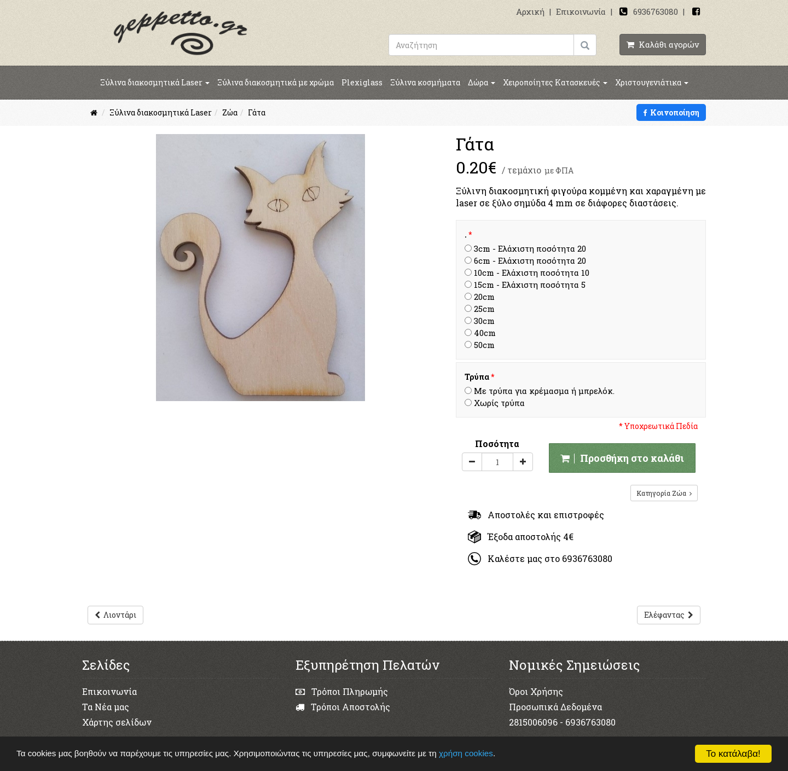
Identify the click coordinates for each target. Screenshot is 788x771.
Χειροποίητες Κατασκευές (555, 82)
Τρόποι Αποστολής (343, 706)
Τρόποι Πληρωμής (342, 691)
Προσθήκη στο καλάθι (622, 458)
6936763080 (655, 11)
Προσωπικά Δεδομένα (555, 706)
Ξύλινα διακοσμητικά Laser (155, 82)
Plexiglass (362, 82)
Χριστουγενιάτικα (651, 82)
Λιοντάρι (115, 615)
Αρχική (530, 11)
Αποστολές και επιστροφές (536, 514)
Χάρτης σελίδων (117, 722)
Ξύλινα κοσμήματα (425, 82)
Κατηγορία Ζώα (664, 493)
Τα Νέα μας (105, 706)
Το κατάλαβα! (733, 754)
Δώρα (481, 82)
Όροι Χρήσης (536, 691)
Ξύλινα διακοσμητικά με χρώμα (275, 82)
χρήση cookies (467, 753)
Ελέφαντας (668, 615)
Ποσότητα (497, 443)
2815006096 (533, 722)
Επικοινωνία (581, 11)
